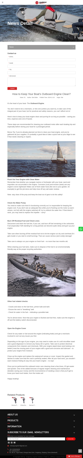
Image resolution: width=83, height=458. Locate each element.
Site (62, 97)
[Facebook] (9, 442)
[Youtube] (14, 442)
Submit (12, 88)
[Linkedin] (11, 442)
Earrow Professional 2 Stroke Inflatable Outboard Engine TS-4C (32, 405)
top (80, 451)
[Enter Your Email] (36, 438)
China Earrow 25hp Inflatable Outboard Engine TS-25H (23, 405)
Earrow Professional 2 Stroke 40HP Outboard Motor (15, 405)
